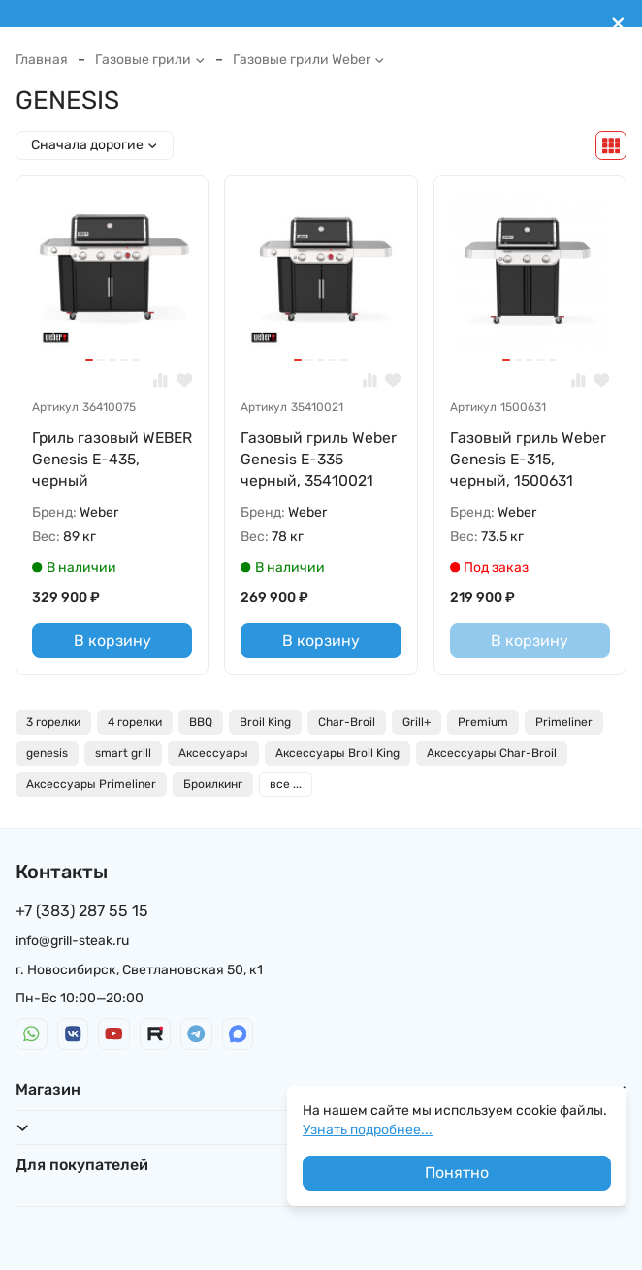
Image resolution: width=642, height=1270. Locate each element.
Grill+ (416, 723)
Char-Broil (346, 723)
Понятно (457, 1172)
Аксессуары (213, 754)
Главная (42, 59)
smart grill (123, 754)
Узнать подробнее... (368, 1130)
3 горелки (53, 723)
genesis (47, 754)
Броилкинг (212, 785)
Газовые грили (150, 59)
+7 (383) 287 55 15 (82, 912)
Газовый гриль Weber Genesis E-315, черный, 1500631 (529, 460)
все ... (286, 785)
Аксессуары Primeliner (91, 785)
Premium (483, 723)
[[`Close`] (618, 24)
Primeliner (564, 723)
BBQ (200, 723)
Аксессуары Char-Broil (492, 754)
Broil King (265, 723)
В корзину (112, 642)
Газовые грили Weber (309, 59)
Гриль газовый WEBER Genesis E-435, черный (99, 460)
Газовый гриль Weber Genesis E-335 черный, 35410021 (320, 460)
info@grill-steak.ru (72, 943)
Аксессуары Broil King (337, 754)
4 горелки (135, 723)
